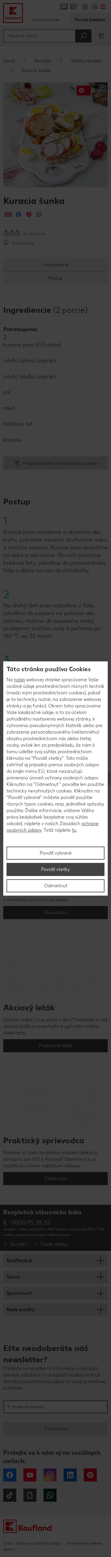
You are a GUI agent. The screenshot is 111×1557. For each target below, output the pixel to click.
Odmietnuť (55, 885)
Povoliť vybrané (56, 853)
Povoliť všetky (55, 869)
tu (74, 830)
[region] (55, 778)
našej (19, 679)
